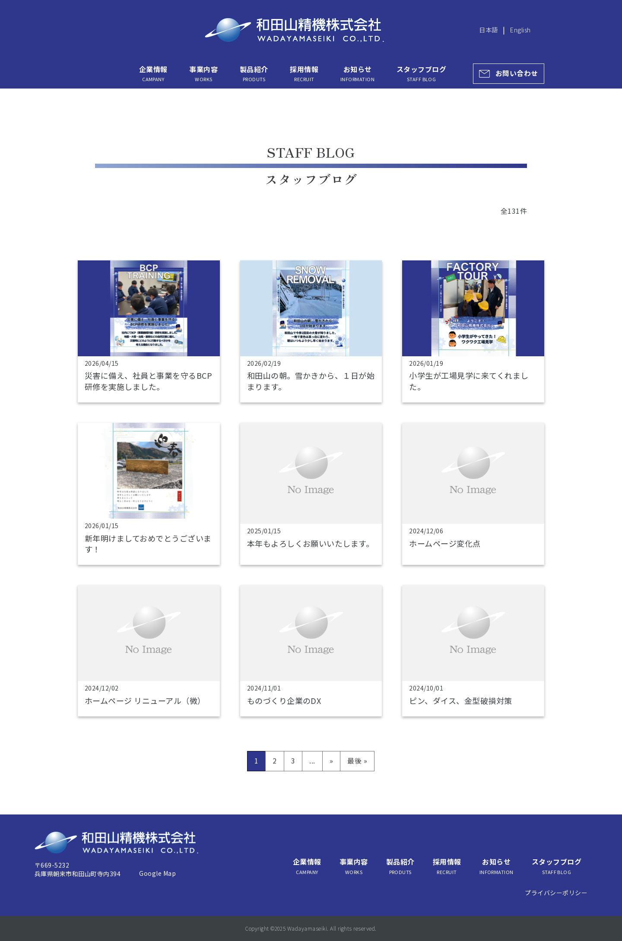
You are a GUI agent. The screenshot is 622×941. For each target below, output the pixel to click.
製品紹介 (254, 73)
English (520, 29)
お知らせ (357, 73)
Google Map (157, 873)
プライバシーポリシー (556, 892)
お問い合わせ (516, 73)
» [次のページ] (331, 760)
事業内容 (203, 73)
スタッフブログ (421, 73)
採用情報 (304, 73)
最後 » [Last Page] (357, 760)
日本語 (488, 29)
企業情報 (153, 73)
